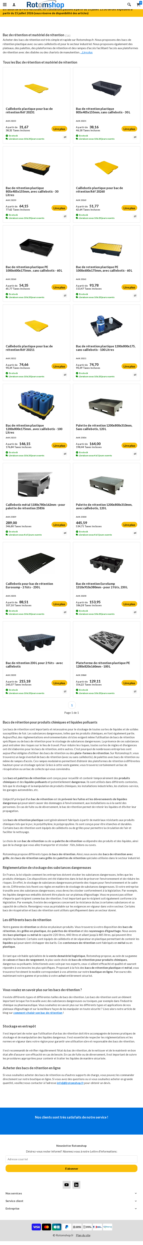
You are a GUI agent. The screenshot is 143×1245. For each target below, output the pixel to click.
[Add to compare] (64, 137)
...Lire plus (86, 52)
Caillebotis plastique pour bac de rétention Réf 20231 (29, 110)
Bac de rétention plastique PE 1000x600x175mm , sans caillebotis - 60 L (34, 268)
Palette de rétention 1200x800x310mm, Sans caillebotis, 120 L (104, 427)
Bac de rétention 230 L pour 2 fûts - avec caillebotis (34, 664)
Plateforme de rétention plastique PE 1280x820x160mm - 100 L (103, 664)
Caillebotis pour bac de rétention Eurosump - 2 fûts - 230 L (29, 585)
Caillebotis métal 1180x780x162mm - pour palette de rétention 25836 (35, 506)
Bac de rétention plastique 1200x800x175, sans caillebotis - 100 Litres (105, 347)
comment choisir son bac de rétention (37, 1012)
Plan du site (83, 1235)
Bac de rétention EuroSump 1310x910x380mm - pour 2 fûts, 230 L (102, 585)
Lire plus (59, 129)
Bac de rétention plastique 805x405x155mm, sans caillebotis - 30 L (103, 110)
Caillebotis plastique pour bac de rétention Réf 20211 (29, 347)
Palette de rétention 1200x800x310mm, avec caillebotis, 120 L (104, 506)
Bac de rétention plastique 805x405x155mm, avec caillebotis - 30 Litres (32, 191)
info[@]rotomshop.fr (70, 1083)
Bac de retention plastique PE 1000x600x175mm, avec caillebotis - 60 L (104, 268)
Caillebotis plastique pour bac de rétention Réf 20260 (99, 189)
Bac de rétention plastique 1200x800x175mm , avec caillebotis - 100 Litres (34, 429)
